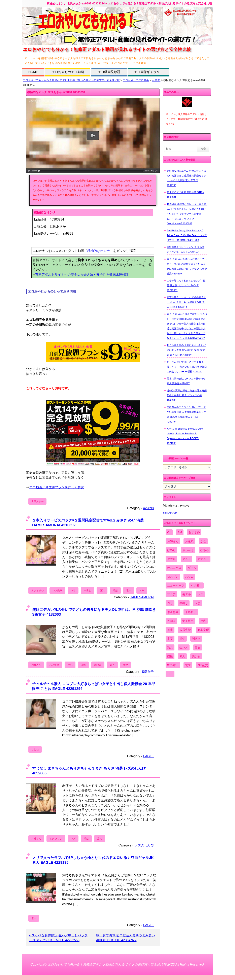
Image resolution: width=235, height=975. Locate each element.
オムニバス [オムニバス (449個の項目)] (174, 567)
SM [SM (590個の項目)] (180, 532)
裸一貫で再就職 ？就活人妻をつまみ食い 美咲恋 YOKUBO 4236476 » (125, 938)
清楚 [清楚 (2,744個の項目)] (182, 638)
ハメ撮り (57, 590)
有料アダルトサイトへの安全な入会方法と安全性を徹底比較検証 (82, 274)
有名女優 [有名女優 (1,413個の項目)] (203, 629)
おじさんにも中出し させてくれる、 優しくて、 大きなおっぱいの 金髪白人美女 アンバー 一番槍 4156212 (187, 367)
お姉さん (36, 665)
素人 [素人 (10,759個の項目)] (182, 656)
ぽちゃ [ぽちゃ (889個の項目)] (204, 550)
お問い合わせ (170, 512)
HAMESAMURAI (142, 597)
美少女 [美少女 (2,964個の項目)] (196, 656)
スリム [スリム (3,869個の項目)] (189, 576)
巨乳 (102, 590)
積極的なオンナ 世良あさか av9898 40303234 (56, 92)
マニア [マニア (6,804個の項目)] (171, 594)
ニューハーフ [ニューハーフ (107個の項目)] (175, 585)
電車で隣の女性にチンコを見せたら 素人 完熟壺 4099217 (186, 381)
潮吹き (97, 665)
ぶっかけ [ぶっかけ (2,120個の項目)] (188, 550)
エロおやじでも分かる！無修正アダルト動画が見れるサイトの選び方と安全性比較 (71, 80)
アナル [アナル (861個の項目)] (171, 559)
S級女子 (148, 671)
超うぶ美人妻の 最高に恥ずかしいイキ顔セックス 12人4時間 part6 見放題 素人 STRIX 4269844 (186, 350)
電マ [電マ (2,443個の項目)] (188, 665)
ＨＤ (141, 590)
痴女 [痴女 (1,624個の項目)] (197, 647)
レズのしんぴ (144, 845)
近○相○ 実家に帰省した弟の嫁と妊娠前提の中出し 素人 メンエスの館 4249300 (187, 395)
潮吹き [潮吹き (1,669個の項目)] (196, 638)
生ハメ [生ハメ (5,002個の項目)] (183, 647)
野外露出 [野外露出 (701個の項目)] (172, 665)
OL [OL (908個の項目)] (169, 532)
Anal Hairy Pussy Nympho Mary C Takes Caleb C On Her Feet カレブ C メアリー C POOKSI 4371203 (187, 235)
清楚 (115, 590)
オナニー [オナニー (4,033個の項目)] (203, 559)
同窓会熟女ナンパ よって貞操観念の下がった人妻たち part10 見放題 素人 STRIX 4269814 (186, 302)
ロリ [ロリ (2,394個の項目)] (170, 603)
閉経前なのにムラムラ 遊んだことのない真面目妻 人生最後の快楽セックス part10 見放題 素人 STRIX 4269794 (186, 414)
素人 (112, 665)
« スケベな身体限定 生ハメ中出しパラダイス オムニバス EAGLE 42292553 (58, 938)
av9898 (156, 80)
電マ (128, 590)
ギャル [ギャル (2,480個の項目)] (192, 567)
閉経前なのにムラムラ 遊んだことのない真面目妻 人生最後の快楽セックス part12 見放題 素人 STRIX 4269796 (186, 178)
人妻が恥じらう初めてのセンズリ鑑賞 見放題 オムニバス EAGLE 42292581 (186, 285)
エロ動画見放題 (109, 72)
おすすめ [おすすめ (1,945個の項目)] (194, 532)
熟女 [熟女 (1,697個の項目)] (170, 647)
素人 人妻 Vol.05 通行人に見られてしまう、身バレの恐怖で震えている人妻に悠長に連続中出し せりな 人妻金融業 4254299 (187, 266)
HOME (33, 72)
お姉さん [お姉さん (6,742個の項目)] (172, 541)
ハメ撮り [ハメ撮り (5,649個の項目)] (196, 585)
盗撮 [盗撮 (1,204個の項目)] (170, 656)
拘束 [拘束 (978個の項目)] (170, 629)
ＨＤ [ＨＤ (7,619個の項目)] (170, 674)
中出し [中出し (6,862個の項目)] (183, 603)
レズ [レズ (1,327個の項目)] (200, 594)
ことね (35, 749)
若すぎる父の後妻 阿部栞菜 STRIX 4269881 (185, 195)
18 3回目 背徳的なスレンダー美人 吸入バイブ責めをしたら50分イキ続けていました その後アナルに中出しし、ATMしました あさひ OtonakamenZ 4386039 (187, 214)
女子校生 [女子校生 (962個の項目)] (188, 621)
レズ (73, 838)
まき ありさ (55, 838)
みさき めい (37, 590)
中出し (87, 590)
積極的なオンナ (98, 251)
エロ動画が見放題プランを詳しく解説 (56, 487)
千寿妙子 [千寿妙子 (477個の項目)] (190, 612)
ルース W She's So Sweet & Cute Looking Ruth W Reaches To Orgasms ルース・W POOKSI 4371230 (185, 436)
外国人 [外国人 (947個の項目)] (171, 621)
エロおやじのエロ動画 (68, 72)
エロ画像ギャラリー (148, 72)
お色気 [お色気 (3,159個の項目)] (189, 541)
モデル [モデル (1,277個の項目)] (186, 594)
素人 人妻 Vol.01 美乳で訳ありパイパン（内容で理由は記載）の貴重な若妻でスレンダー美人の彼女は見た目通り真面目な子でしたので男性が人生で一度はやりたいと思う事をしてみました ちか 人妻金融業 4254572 (187, 326)
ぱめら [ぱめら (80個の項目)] (171, 550)
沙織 (83, 665)
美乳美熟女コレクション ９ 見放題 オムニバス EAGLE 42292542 (185, 250)
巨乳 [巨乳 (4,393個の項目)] (203, 621)
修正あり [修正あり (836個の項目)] (172, 612)
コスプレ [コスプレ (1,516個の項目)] (172, 576)
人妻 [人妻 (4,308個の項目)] (197, 603)
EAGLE (148, 756)
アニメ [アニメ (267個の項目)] (186, 559)
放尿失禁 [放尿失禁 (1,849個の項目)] (185, 629)
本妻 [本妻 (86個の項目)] (170, 638)
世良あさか (37, 501)
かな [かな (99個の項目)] (203, 541)
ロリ (73, 590)
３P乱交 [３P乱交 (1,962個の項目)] (203, 665)
